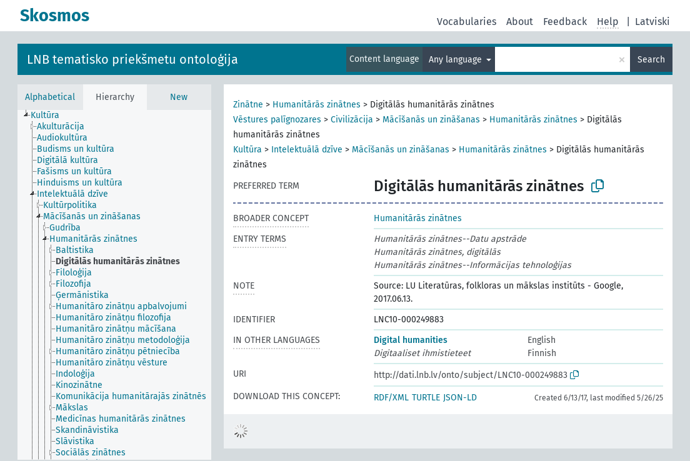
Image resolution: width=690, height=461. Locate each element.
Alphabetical (50, 97)
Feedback (565, 21)
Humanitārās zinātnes (316, 104)
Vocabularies (466, 21)
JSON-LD (460, 397)
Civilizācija (352, 119)
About (519, 21)
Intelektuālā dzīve (306, 149)
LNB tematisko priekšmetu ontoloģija (132, 59)
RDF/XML (391, 397)
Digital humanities (411, 340)
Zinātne (248, 104)
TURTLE (426, 397)
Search (651, 59)
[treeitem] (50, 115)
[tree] (114, 285)
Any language (456, 59)
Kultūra (247, 149)
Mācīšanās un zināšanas (431, 119)
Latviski (652, 21)
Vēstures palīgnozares (277, 119)
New (179, 97)
